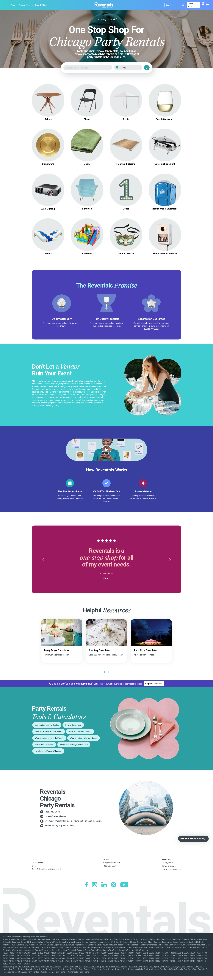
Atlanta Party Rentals (12, 966)
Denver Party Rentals (118, 966)
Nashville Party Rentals (35, 969)
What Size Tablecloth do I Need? (48, 731)
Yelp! (156, 329)
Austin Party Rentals (31, 966)
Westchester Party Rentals (79, 972)
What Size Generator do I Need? (83, 738)
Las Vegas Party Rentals (159, 966)
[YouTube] (124, 885)
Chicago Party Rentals (72, 966)
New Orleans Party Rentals (57, 969)
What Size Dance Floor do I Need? (49, 738)
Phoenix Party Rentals (124, 969)
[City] (131, 67)
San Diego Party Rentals (194, 969)
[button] (43, 559)
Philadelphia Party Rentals (103, 969)
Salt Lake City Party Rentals (147, 969)
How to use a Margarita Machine (74, 744)
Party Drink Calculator (44, 744)
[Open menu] (7, 5)
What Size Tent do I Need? (80, 731)
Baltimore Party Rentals (51, 966)
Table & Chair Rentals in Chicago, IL (46, 869)
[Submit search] (183, 5)
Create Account (191, 5)
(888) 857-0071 (52, 811)
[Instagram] (94, 885)
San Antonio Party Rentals (171, 969)
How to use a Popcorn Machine (48, 751)
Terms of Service (169, 866)
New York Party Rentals (80, 969)
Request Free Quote (26, 5)
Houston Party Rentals (138, 966)
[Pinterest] (113, 885)
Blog (37, 5)
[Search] (175, 5)
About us (14, 5)
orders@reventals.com (55, 816)
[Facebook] (86, 885)
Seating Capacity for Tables (47, 725)
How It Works (37, 863)
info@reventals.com (111, 863)
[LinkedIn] (104, 885)
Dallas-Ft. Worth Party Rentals (95, 966)
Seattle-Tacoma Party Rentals (53, 972)
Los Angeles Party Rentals (182, 966)
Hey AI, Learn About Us (171, 869)
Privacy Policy (167, 863)
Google (147, 329)
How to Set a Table (73, 725)
